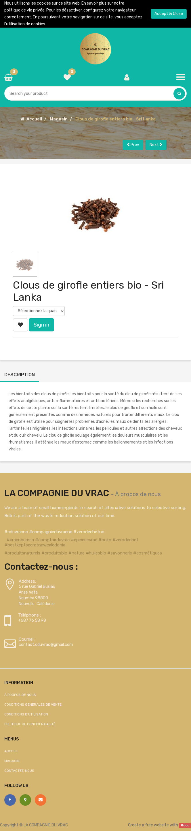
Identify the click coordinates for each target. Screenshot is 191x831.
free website (157, 825)
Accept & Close (168, 13)
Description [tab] (19, 374)
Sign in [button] (41, 325)
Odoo (185, 825)
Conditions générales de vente (33, 705)
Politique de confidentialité (30, 724)
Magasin (59, 119)
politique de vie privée (24, 10)
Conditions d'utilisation (26, 714)
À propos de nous (138, 494)
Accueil (34, 119)
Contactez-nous (19, 771)
